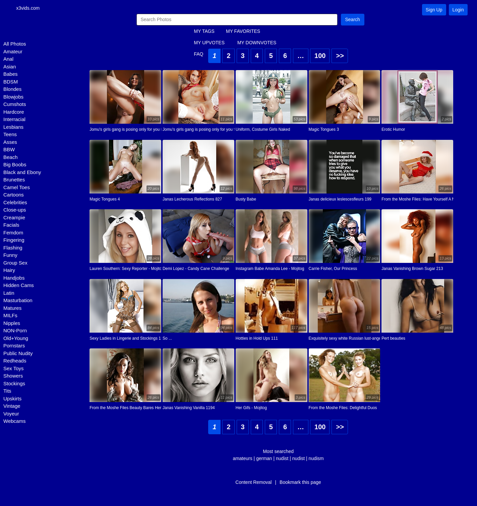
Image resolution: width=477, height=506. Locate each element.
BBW (9, 149)
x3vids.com (28, 8)
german (264, 458)
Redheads (14, 360)
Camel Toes (16, 187)
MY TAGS (204, 31)
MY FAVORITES (243, 31)
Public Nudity (18, 353)
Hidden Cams (18, 285)
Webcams (14, 421)
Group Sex (15, 263)
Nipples (11, 323)
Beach (10, 157)
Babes (10, 74)
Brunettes (14, 179)
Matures (12, 308)
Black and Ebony (22, 172)
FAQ (198, 54)
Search (352, 19)
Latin (8, 293)
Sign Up (434, 9)
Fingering (13, 240)
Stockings (14, 383)
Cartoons (13, 195)
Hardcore (13, 112)
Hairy (9, 270)
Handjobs (13, 278)
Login (458, 9)
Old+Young (15, 338)
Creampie (14, 217)
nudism (316, 458)
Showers (13, 376)
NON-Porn (15, 330)
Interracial (14, 119)
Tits (7, 391)
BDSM (10, 82)
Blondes (12, 89)
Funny (10, 255)
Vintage (11, 406)
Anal (8, 59)
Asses (10, 142)
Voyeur (11, 413)
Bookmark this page (300, 482)
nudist (282, 458)
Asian (9, 66)
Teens (10, 134)
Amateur (12, 51)
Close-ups (14, 210)
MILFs (10, 315)
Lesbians (13, 127)
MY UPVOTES (209, 42)
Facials (11, 225)
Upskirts (12, 398)
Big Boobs (14, 164)
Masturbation (18, 300)
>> (340, 55)
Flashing (12, 247)
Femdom (13, 232)
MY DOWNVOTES (256, 42)
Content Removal (253, 482)
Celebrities (15, 202)
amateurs (242, 458)
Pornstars (14, 345)
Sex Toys (13, 368)
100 (319, 55)
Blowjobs (13, 97)
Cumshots (14, 104)
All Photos (14, 44)
